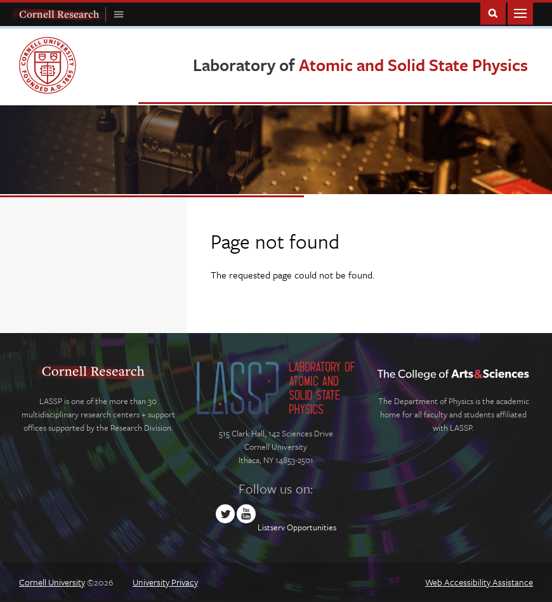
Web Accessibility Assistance (479, 582)
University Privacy (165, 582)
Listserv (271, 527)
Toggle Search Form (493, 12)
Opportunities (311, 527)
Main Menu (520, 12)
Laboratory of (360, 65)
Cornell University (52, 582)
